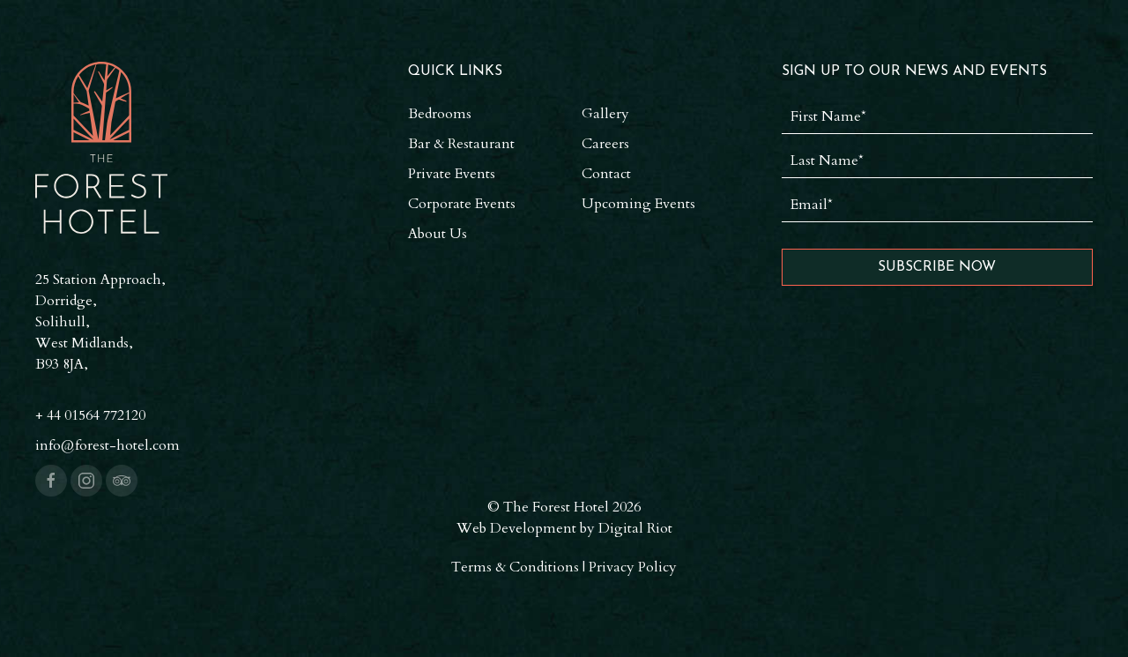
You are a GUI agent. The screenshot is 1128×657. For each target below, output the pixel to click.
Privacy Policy (633, 567)
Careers (605, 143)
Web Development (516, 528)
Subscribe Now (937, 267)
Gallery (605, 113)
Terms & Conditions (515, 567)
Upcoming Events (638, 203)
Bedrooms (439, 113)
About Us (437, 233)
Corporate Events (462, 203)
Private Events (451, 173)
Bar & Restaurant (461, 143)
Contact (606, 173)
